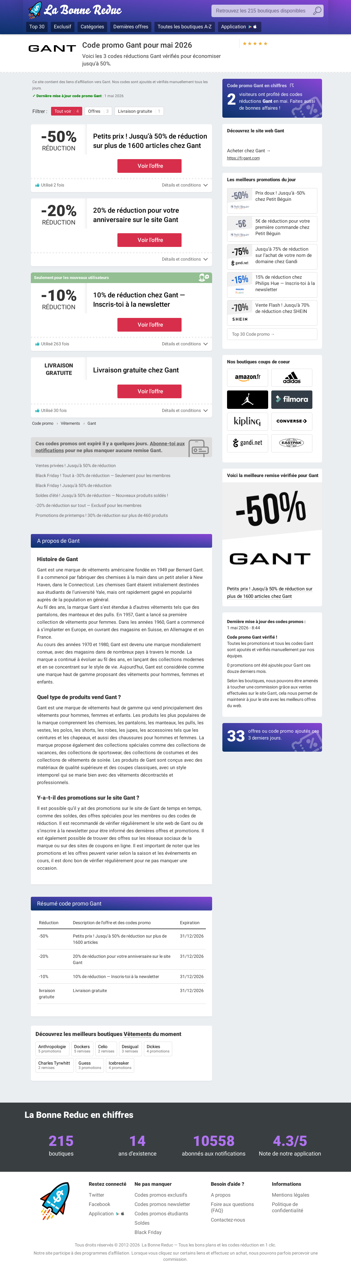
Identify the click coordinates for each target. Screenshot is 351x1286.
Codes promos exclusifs (161, 1195)
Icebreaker (120, 1066)
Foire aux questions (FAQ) (232, 1207)
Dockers (82, 1049)
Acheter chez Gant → (249, 151)
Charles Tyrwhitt (54, 1066)
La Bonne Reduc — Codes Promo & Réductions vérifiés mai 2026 (77, 11)
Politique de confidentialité (287, 1207)
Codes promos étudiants (161, 1214)
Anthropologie (52, 1049)
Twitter (96, 1195)
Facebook (99, 1204)
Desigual (130, 1049)
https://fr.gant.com (243, 158)
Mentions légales (290, 1195)
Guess (89, 1066)
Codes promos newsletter (162, 1204)
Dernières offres (130, 27)
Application (233, 27)
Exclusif (62, 27)
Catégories (92, 27)
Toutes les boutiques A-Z (185, 27)
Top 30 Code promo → (253, 334)
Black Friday (148, 1232)
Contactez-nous (228, 1220)
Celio (106, 1049)
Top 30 (37, 27)
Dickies (158, 1049)
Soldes (142, 1223)
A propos (220, 1195)
